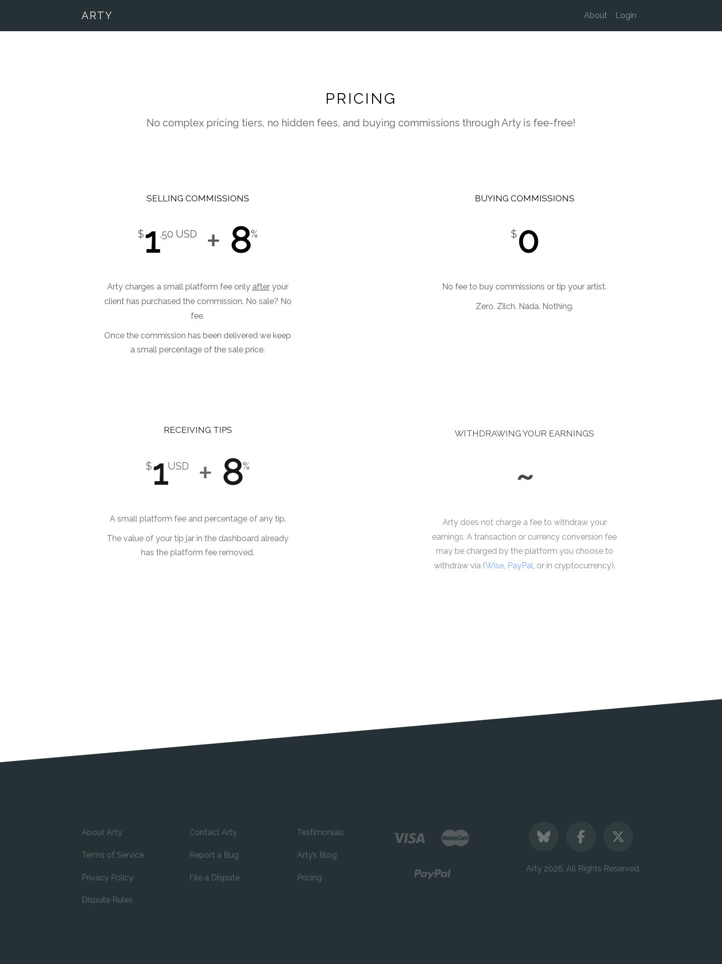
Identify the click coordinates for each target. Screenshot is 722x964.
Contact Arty (213, 832)
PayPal (520, 574)
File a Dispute (214, 877)
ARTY (97, 16)
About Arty (102, 832)
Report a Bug (214, 855)
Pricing (309, 877)
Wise (494, 574)
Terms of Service (113, 855)
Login (625, 15)
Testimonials (320, 832)
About (595, 15)
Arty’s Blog (317, 855)
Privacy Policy (107, 877)
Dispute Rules (107, 900)
